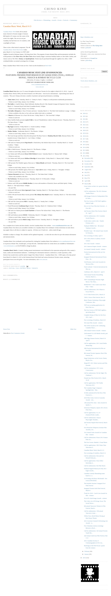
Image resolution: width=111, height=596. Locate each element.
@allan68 (88, 47)
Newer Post (6, 329)
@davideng (88, 60)
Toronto (35, 268)
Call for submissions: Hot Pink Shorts (94, 466)
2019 (84, 133)
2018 (84, 136)
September (87, 167)
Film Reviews (38, 20)
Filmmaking (46, 20)
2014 (84, 147)
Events (59, 20)
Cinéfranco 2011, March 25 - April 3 (94, 272)
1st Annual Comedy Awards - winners (94, 249)
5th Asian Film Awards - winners (93, 323)
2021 (84, 127)
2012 (84, 153)
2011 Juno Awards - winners (92, 243)
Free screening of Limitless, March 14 (95, 453)
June (85, 175)
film (17, 268)
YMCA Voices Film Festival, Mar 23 (94, 297)
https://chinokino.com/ (87, 37)
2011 (84, 156)
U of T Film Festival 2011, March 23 (94, 294)
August (86, 169)
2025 (84, 116)
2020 (84, 130)
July (85, 172)
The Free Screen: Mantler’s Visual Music (95, 442)
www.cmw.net (40, 87)
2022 (84, 125)
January (86, 554)
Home (40, 329)
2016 (84, 141)
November (87, 161)
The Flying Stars (97, 45)
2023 (84, 122)
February (87, 551)
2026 (84, 113)
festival (12, 268)
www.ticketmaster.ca (9, 246)
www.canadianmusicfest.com (39, 84)
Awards (54, 20)
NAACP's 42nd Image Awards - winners (95, 498)
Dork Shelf (48, 65)
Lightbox (23, 268)
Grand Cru (94, 58)
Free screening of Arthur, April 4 (93, 236)
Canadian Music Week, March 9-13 (17, 26)
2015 (84, 144)
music (29, 268)
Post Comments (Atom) (17, 333)
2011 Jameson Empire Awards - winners (95, 246)
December (87, 158)
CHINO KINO (55, 8)
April (86, 181)
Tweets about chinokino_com (89, 81)
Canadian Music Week (9, 31)
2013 (84, 150)
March (86, 184)
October (86, 164)
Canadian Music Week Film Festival (13, 50)
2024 (84, 119)
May (85, 178)
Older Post (73, 329)
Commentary (73, 20)
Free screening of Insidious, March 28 (94, 320)
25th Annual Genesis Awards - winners (95, 330)
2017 (84, 139)
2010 (84, 558)
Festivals (65, 20)
